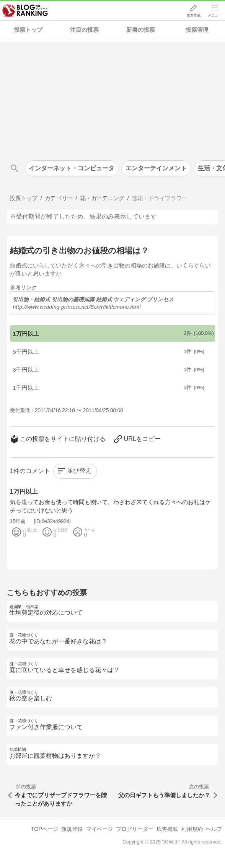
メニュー (215, 16)
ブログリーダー (134, 829)
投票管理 (197, 29)
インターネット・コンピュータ (71, 168)
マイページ (99, 829)
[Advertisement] (112, 95)
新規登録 (72, 829)
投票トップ (28, 29)
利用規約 (192, 829)
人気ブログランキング (25, 11)
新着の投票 (140, 29)
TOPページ (44, 829)
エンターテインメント (156, 168)
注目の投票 (84, 29)
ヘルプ (214, 829)
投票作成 (193, 16)
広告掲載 (167, 829)
